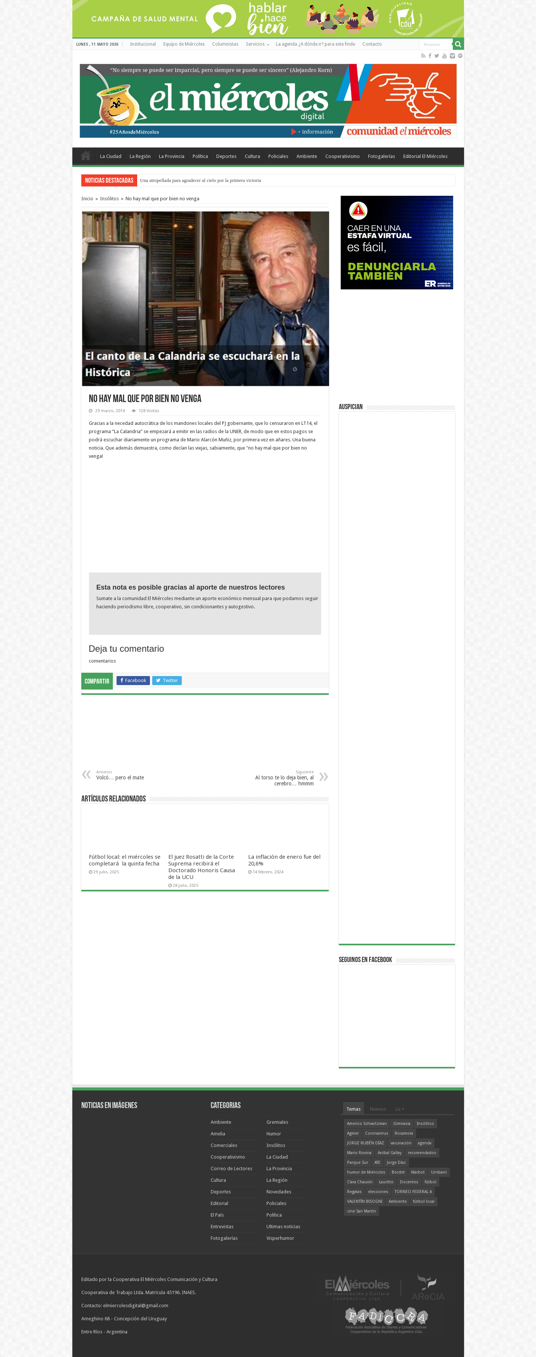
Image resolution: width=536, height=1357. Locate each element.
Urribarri (439, 1172)
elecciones (378, 1191)
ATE (377, 1162)
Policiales (278, 156)
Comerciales (224, 1145)
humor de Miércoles (366, 1172)
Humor (274, 1134)
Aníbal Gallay (389, 1152)
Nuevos (378, 1109)
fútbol (430, 1182)
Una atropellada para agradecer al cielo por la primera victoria (200, 180)
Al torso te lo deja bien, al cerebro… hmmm (275, 778)
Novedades (279, 1192)
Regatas (354, 1191)
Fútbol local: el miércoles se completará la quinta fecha (125, 860)
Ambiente (306, 156)
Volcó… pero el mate (134, 775)
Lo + (399, 1109)
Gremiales (277, 1122)
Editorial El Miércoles (425, 156)
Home (86, 155)
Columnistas (225, 44)
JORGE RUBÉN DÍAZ (365, 1143)
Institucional (143, 44)
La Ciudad (110, 156)
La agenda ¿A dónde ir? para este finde (315, 44)
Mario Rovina (359, 1152)
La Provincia (171, 156)
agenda (424, 1143)
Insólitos (109, 198)
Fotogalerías (381, 156)
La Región (140, 156)
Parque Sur (357, 1162)
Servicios (255, 44)
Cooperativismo (342, 156)
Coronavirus (376, 1133)
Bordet (398, 1172)
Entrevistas (222, 1226)
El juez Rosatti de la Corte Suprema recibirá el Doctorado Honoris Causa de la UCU (201, 867)
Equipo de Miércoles (184, 44)
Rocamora (404, 1133)
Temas (353, 1109)
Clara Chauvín (360, 1182)
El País (217, 1215)
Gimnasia (401, 1123)
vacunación (401, 1143)
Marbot (418, 1172)
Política (200, 156)
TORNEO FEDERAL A (413, 1191)
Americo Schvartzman (367, 1123)
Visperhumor (280, 1238)
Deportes (226, 156)
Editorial (219, 1203)
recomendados (422, 1152)
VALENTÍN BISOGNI (364, 1201)
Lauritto (386, 1182)
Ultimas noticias (283, 1226)
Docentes (409, 1182)
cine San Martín (361, 1211)
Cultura (252, 156)
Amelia (218, 1134)
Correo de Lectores (231, 1168)
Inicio (87, 198)
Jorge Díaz (396, 1162)
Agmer (353, 1133)
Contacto (372, 44)
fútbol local (423, 1201)
